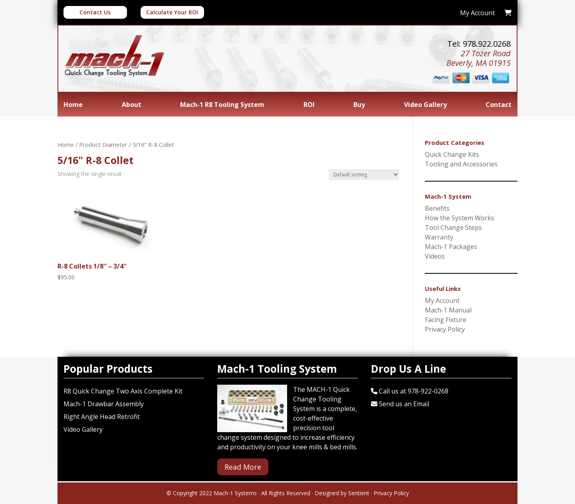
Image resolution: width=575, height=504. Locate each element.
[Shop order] (364, 174)
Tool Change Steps (453, 227)
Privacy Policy (445, 329)
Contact (499, 105)
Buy (359, 105)
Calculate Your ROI (172, 12)
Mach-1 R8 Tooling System (222, 105)
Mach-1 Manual (448, 310)
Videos (435, 256)
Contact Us (95, 12)
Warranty (439, 237)
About (131, 105)
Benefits (437, 208)
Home (73, 105)
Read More (242, 467)
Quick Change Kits (452, 154)
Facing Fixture (445, 319)
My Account (442, 300)
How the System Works (459, 217)
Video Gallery (425, 105)
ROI (309, 105)
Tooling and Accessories (461, 164)
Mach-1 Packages (451, 246)
